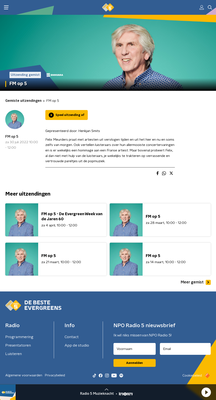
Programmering (19, 337)
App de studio (77, 345)
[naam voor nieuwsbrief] (134, 349)
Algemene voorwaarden (23, 375)
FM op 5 (11, 136)
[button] (206, 392)
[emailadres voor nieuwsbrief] (185, 349)
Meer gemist (196, 282)
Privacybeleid (55, 375)
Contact (72, 337)
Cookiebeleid (192, 375)
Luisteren (13, 354)
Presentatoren (18, 345)
